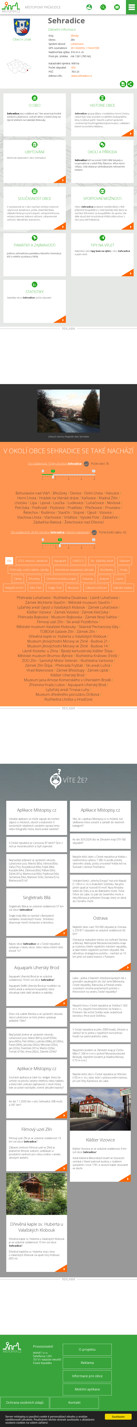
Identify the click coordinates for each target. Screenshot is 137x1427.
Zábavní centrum (96, 588)
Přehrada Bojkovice (33, 617)
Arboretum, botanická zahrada (74, 570)
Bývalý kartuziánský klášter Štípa (87, 650)
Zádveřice (110, 517)
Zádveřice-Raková (47, 522)
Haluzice (112, 493)
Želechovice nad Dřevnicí (84, 522)
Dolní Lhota (93, 493)
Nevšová (113, 502)
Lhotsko (21, 502)
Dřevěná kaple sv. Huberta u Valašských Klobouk (67, 636)
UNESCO (78, 561)
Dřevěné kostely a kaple (61, 579)
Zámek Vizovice (66, 612)
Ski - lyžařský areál (101, 561)
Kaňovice (89, 498)
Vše (9, 561)
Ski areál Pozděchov (82, 621)
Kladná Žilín (108, 498)
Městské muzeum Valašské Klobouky (46, 626)
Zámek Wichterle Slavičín (45, 602)
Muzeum (73, 588)
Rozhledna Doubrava (70, 597)
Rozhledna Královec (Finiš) (96, 655)
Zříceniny (34, 579)
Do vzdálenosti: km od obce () (50, 532)
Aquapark (60, 561)
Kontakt (74, 1402)
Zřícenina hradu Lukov (47, 684)
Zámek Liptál (97, 670)
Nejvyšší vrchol (14, 588)
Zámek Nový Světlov (101, 617)
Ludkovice (75, 502)
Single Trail (54, 588)
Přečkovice (93, 507)
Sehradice (66, 20)
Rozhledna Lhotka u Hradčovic (68, 699)
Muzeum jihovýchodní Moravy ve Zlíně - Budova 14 (67, 646)
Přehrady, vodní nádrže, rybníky (29, 570)
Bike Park (36, 588)
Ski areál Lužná (98, 665)
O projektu (87, 1349)
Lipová (45, 502)
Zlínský (74, 35)
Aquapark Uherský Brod (87, 684)
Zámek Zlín (86, 631)
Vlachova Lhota (29, 517)
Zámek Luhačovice (103, 607)
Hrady (123, 570)
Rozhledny (106, 570)
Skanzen (124, 561)
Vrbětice (70, 517)
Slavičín (64, 512)
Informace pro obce (87, 1376)
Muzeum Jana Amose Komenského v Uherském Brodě (67, 679)
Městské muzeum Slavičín (89, 602)
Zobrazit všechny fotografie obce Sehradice (68, 436)
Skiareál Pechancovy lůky (98, 626)
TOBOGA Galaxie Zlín (57, 631)
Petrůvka (22, 507)
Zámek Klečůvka (95, 612)
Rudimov (48, 512)
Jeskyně (104, 579)
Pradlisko (75, 507)
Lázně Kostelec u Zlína (40, 650)
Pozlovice (57, 507)
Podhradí (39, 507)
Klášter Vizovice (39, 612)
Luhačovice (77, 44)
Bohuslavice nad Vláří (33, 493)
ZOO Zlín (29, 660)
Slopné (78, 512)
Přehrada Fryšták (69, 665)
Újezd (91, 512)
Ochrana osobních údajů (25, 1402)
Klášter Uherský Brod (67, 675)
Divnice (75, 493)
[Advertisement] (68, 357)
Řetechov (30, 512)
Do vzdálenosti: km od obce (55, 464)
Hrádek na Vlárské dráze (59, 498)
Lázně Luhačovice (104, 597)
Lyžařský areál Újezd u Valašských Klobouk (51, 607)
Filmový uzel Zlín (50, 621)
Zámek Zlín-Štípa (38, 665)
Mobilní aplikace (87, 1389)
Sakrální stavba (122, 588)
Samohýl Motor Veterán (58, 660)
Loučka (59, 502)
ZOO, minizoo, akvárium (33, 561)
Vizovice (105, 512)
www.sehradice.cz (81, 75)
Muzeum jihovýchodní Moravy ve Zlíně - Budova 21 (67, 641)
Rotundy (88, 579)
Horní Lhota (26, 498)
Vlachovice (52, 517)
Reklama (87, 1362)
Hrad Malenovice (40, 670)
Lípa (33, 502)
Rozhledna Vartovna (97, 660)
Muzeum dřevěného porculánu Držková (67, 694)
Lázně (119, 579)
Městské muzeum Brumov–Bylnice (45, 655)
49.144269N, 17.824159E (85, 48)
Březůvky (60, 493)
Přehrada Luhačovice (33, 597)
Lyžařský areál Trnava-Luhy (67, 689)
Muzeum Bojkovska (66, 617)
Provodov (112, 507)
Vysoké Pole (89, 517)
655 (73, 67)
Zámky (18, 579)
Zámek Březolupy (70, 670)
